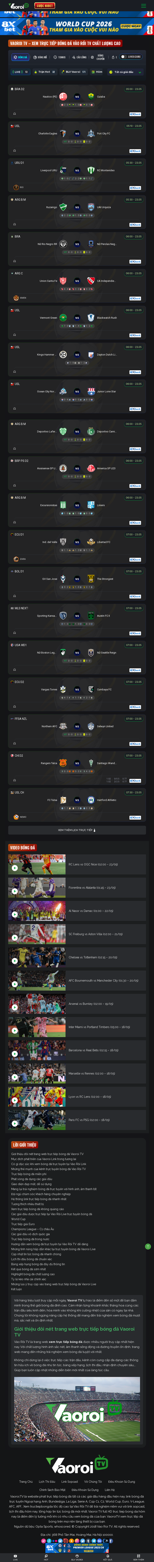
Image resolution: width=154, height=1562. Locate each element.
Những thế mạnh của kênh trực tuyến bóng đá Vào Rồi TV (48, 1169)
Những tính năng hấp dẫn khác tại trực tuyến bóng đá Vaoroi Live (53, 1249)
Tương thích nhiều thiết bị (27, 1204)
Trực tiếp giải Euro (23, 1224)
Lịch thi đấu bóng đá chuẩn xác (31, 1259)
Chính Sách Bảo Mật (52, 1490)
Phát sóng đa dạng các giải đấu (31, 1179)
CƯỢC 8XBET (45, 5)
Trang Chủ (26, 1481)
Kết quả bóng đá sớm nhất (28, 1269)
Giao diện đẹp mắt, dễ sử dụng (31, 1184)
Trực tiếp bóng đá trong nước (30, 1239)
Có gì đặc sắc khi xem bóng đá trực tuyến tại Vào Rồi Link (48, 1164)
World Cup (18, 1219)
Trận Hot (45, 72)
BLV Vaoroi (73, 72)
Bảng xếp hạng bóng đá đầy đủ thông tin (38, 1264)
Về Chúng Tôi (93, 1481)
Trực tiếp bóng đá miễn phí (28, 1174)
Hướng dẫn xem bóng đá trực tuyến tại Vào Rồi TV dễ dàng (49, 1244)
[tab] (20, 57)
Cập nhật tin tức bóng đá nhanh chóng (36, 1254)
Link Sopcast (70, 1481)
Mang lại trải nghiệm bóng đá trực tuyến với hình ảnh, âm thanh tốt (53, 1189)
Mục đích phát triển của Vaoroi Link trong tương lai (43, 1159)
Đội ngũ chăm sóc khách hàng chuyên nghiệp (41, 1194)
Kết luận (16, 1289)
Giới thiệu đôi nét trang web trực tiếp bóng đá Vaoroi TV (47, 1154)
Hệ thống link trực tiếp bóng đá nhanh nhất (38, 1199)
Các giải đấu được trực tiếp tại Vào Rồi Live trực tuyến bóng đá (51, 1214)
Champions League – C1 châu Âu (32, 1229)
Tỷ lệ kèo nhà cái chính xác (28, 1279)
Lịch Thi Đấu (47, 1481)
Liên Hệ (110, 1490)
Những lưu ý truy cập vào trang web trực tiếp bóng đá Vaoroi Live (53, 1284)
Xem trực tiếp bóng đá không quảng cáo (37, 1209)
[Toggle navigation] (143, 6)
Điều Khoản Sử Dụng (121, 1481)
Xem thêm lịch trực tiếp (77, 830)
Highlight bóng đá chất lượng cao (33, 1274)
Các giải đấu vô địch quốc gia (30, 1234)
